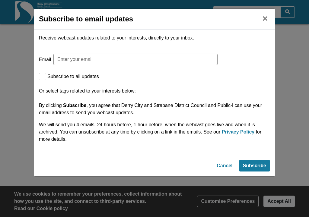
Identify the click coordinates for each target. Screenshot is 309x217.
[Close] (265, 18)
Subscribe (254, 168)
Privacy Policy (238, 131)
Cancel (224, 168)
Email (45, 59)
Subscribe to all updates (73, 76)
